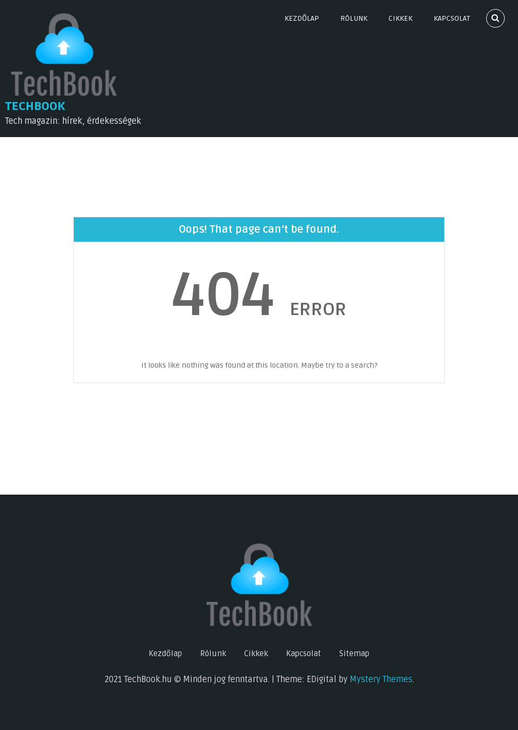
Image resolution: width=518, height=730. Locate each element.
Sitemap (354, 653)
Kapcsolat (452, 18)
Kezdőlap (301, 18)
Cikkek (400, 18)
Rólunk (353, 18)
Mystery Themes (381, 679)
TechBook (35, 106)
